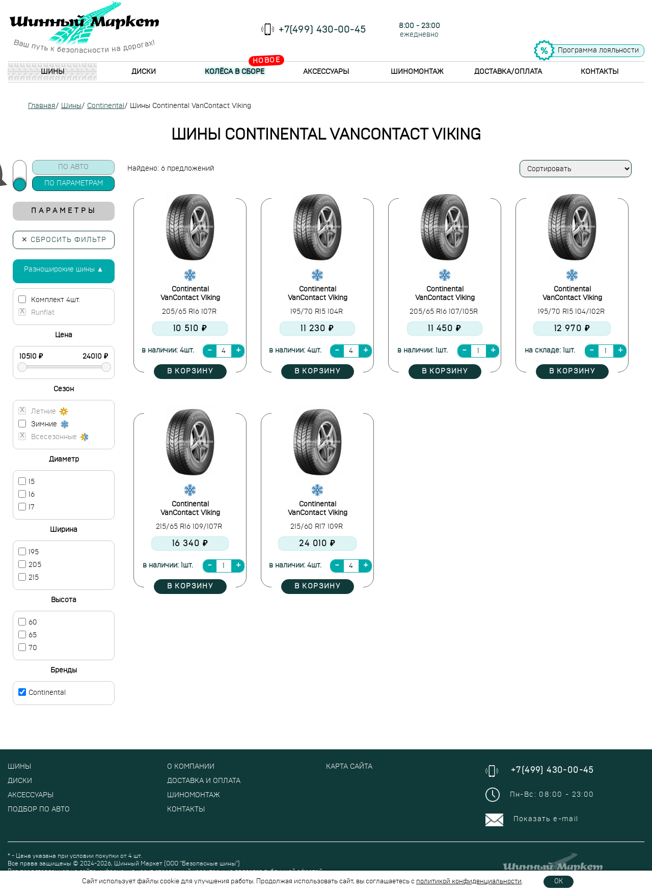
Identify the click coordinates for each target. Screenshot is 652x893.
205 (29, 564)
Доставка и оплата (203, 780)
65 (27, 635)
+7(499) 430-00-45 (322, 30)
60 (27, 622)
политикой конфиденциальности (469, 881)
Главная (42, 106)
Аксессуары (326, 71)
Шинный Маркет (138, 863)
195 (28, 552)
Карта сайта (349, 766)
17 (26, 507)
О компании (190, 766)
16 (26, 494)
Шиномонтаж (417, 71)
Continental (105, 106)
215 (28, 577)
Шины (52, 71)
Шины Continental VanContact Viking (190, 106)
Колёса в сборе (234, 71)
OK (558, 881)
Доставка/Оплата (508, 71)
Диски (143, 71)
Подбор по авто (39, 809)
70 (27, 647)
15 (26, 481)
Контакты (599, 71)
